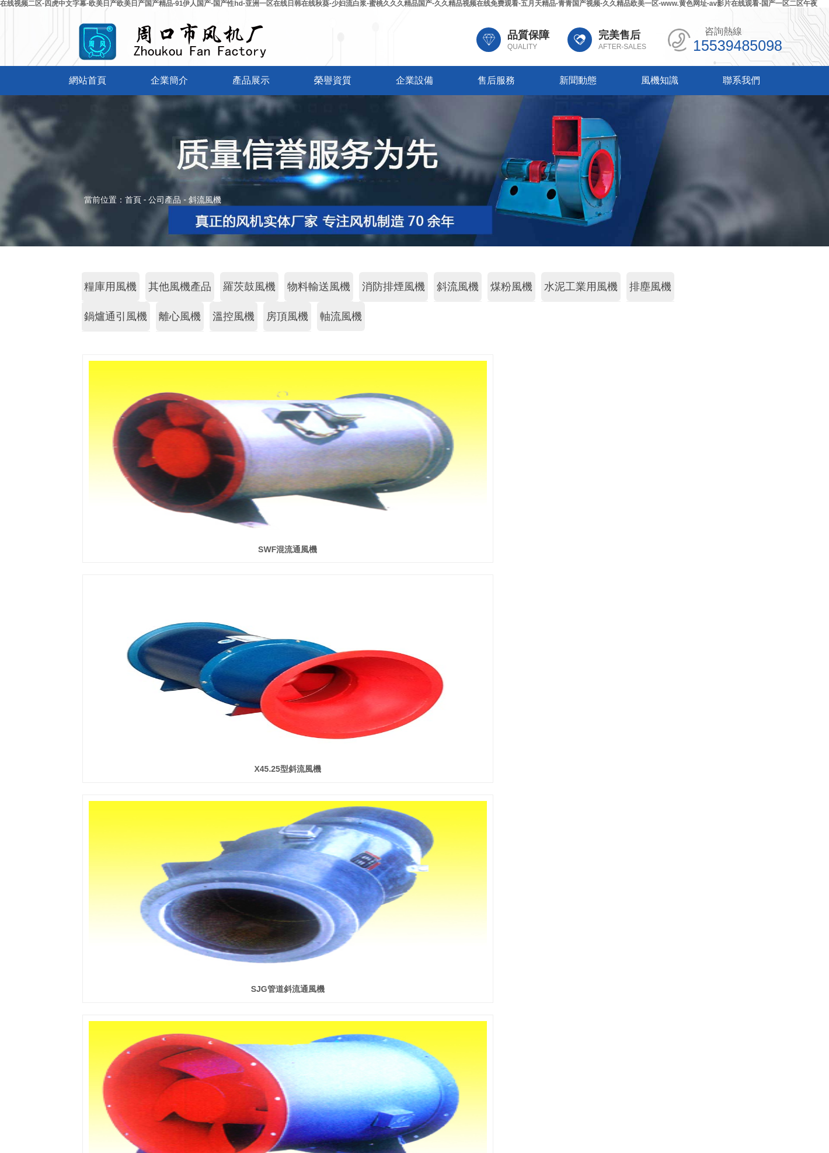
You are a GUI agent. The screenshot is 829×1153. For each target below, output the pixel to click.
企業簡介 (169, 80)
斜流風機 (205, 199)
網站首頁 (87, 80)
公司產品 (164, 199)
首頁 (133, 199)
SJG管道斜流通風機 (643, 549)
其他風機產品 (179, 286)
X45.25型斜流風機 (414, 549)
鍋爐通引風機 (115, 316)
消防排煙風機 (393, 286)
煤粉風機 (511, 286)
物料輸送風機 (318, 286)
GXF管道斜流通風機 (186, 769)
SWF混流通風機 (185, 549)
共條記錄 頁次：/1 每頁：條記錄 (415, 814)
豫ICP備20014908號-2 (509, 1109)
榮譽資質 (332, 80)
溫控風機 (234, 316)
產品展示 (251, 80)
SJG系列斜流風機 (414, 769)
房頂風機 (287, 316)
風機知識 (659, 80)
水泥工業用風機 (581, 286)
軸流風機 (341, 316)
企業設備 (414, 80)
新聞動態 (578, 80)
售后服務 (496, 80)
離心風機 (180, 316)
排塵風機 (650, 286)
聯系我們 (741, 80)
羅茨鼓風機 (249, 286)
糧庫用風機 (110, 286)
